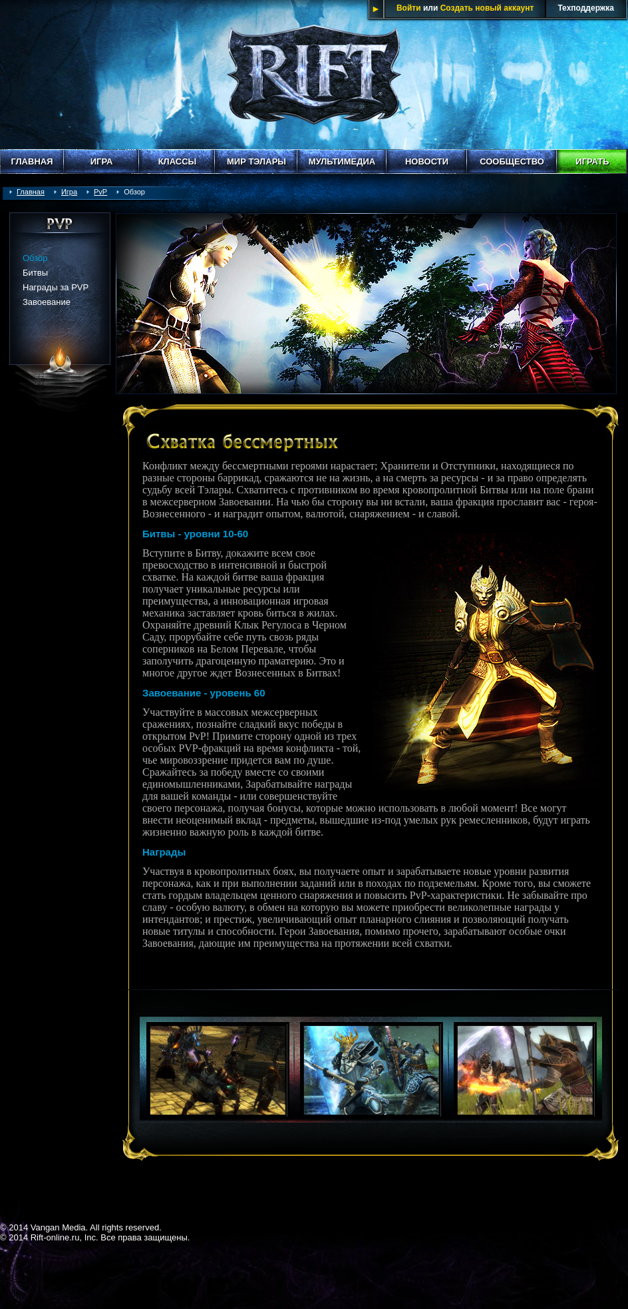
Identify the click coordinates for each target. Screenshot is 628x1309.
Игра (101, 161)
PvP (100, 192)
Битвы (35, 273)
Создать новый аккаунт (487, 8)
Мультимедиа (342, 161)
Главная (32, 161)
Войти (408, 8)
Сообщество (512, 161)
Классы (177, 161)
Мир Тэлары (256, 161)
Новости (426, 161)
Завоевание (47, 302)
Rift (314, 74)
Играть (592, 161)
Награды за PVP (55, 287)
